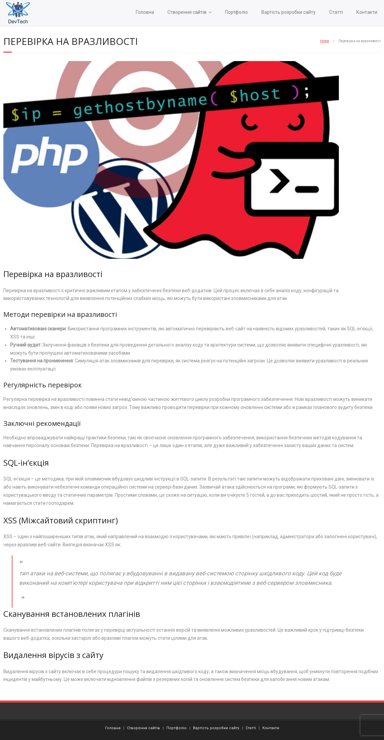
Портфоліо (236, 12)
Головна (145, 12)
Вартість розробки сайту (288, 12)
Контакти (366, 12)
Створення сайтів (186, 12)
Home (324, 41)
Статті (336, 12)
